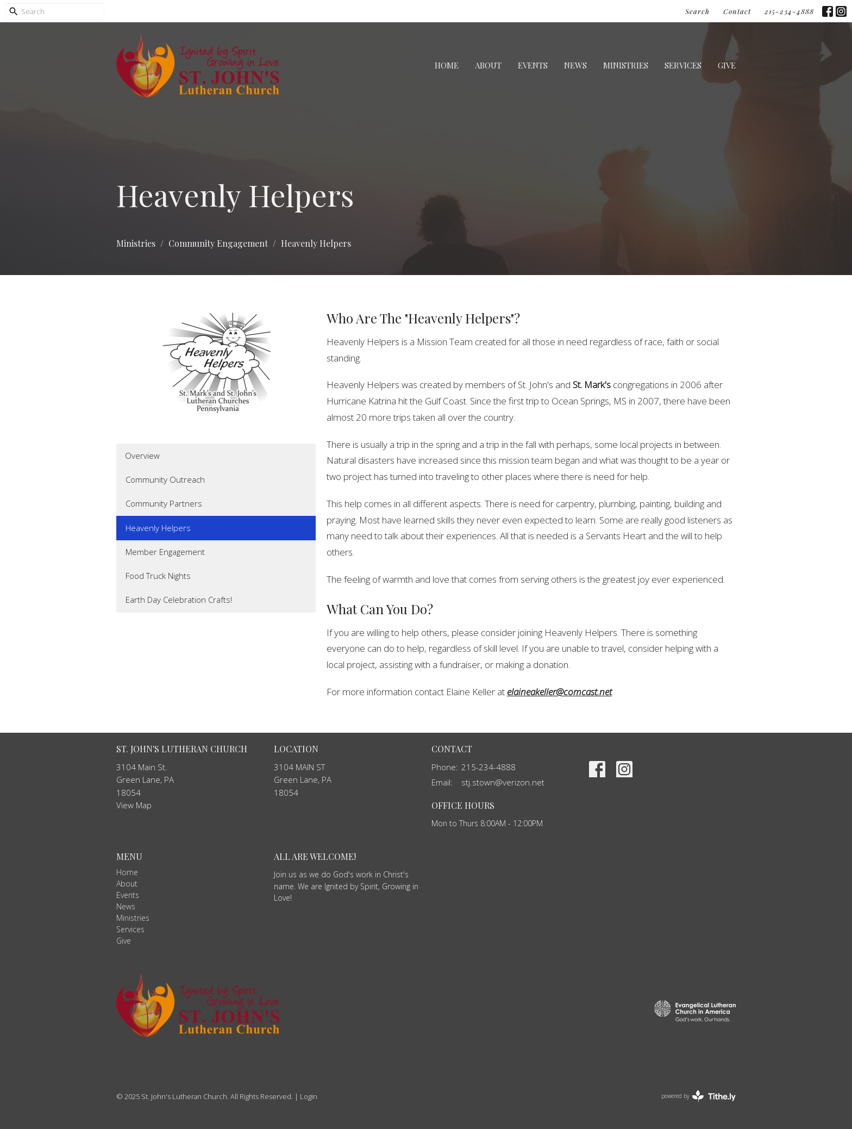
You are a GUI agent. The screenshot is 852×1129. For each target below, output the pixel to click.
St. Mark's (592, 384)
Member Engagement (165, 551)
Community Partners (164, 503)
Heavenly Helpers (158, 527)
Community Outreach (165, 479)
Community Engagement (218, 243)
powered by (698, 1096)
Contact (737, 11)
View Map (134, 805)
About (488, 65)
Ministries (625, 65)
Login (308, 1096)
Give (727, 65)
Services (683, 65)
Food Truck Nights (158, 575)
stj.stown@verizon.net (502, 782)
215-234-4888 (789, 11)
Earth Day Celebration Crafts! (179, 599)
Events (533, 65)
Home (447, 65)
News (575, 65)
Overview (142, 455)
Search (697, 11)
